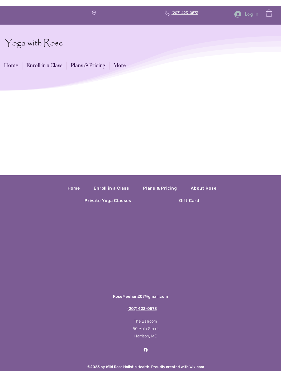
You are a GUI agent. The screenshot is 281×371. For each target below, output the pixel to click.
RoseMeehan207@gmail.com (140, 296)
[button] (269, 13)
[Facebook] (145, 349)
